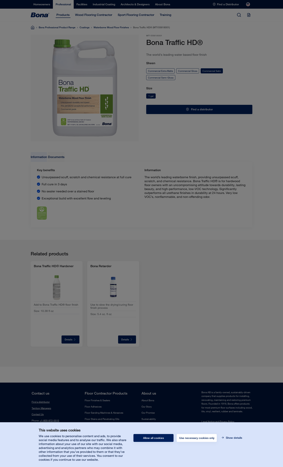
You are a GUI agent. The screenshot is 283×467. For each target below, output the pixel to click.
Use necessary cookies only (196, 438)
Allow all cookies (153, 438)
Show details (233, 438)
